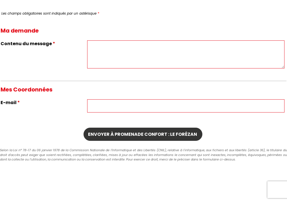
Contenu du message (28, 43)
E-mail (10, 102)
